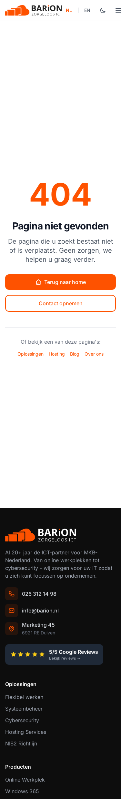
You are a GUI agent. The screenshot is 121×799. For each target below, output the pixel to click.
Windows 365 (22, 791)
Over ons (94, 354)
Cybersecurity (22, 720)
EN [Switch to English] (87, 10)
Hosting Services (25, 732)
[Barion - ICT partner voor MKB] (33, 10)
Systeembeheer (24, 708)
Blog (74, 354)
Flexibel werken (24, 697)
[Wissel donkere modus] (103, 10)
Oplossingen (30, 354)
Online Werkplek (25, 779)
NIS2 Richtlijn (21, 743)
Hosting (57, 354)
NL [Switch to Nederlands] (69, 10)
